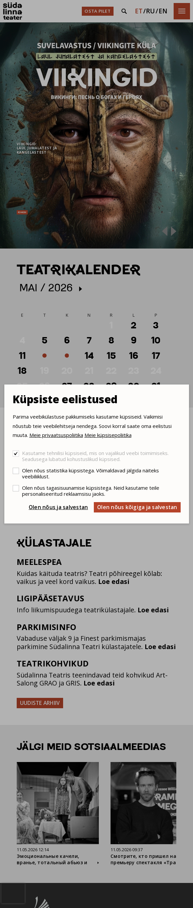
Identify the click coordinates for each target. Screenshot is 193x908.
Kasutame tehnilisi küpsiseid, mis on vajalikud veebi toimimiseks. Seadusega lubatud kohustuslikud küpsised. (95, 456)
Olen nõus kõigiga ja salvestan (137, 507)
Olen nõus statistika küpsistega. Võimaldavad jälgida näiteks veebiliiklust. (90, 473)
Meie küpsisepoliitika (108, 435)
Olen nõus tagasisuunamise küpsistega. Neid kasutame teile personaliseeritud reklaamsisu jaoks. (90, 491)
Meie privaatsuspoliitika (56, 435)
